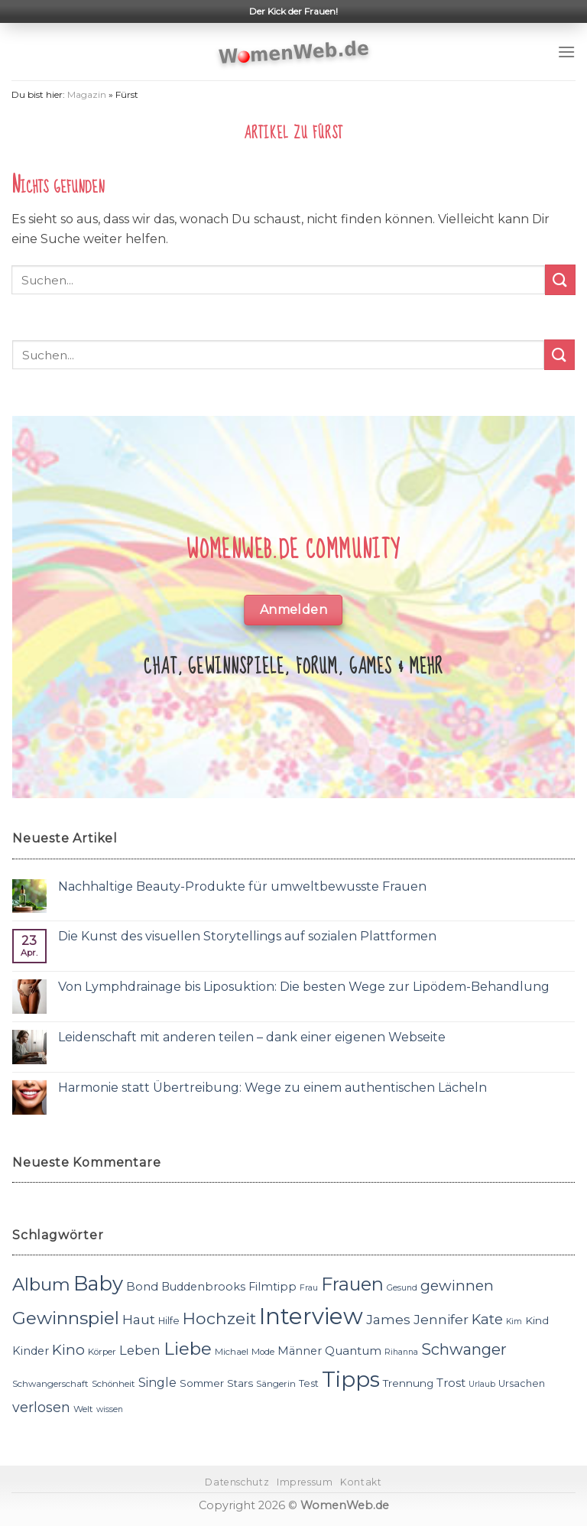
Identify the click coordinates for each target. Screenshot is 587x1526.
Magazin (86, 94)
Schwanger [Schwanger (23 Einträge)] (464, 1349)
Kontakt (360, 1482)
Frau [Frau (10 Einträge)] (309, 1288)
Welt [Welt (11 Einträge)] (83, 1409)
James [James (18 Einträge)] (388, 1319)
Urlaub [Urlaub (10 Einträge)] (482, 1384)
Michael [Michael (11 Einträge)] (231, 1351)
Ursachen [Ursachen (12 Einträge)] (521, 1383)
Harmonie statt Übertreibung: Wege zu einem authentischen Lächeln (272, 1087)
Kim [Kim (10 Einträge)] (514, 1321)
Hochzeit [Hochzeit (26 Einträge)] (219, 1318)
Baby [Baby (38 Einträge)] (98, 1283)
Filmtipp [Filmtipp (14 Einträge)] (272, 1287)
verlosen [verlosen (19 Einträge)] (41, 1407)
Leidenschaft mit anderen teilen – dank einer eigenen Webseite (252, 1037)
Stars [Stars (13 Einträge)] (240, 1383)
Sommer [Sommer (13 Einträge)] (202, 1383)
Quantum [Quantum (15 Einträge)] (353, 1350)
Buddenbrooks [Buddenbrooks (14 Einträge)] (203, 1287)
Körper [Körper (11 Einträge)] (102, 1351)
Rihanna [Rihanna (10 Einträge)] (401, 1352)
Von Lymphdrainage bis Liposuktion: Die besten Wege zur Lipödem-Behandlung (304, 986)
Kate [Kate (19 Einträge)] (487, 1319)
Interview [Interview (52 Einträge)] (311, 1316)
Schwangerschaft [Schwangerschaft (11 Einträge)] (50, 1383)
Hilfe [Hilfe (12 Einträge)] (169, 1320)
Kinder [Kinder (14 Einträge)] (30, 1351)
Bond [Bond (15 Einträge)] (142, 1286)
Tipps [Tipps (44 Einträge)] (351, 1379)
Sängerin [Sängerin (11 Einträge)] (276, 1383)
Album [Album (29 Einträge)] (41, 1284)
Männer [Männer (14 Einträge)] (299, 1351)
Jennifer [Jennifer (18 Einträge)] (441, 1319)
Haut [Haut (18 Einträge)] (138, 1319)
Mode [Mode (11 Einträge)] (262, 1351)
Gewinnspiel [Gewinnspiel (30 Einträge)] (65, 1318)
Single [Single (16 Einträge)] (157, 1382)
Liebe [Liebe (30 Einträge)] (188, 1348)
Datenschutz (237, 1482)
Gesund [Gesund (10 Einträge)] (402, 1288)
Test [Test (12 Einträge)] (309, 1383)
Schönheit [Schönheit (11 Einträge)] (113, 1383)
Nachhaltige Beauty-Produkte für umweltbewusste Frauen (242, 886)
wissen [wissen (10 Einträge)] (109, 1409)
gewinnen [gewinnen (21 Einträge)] (457, 1285)
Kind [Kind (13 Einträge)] (537, 1320)
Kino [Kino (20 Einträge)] (68, 1350)
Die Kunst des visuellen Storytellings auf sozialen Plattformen (247, 936)
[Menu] (566, 51)
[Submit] (560, 279)
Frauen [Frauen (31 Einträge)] (352, 1284)
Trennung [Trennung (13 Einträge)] (408, 1383)
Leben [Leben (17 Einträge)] (140, 1350)
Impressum (305, 1482)
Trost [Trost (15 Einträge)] (450, 1382)
